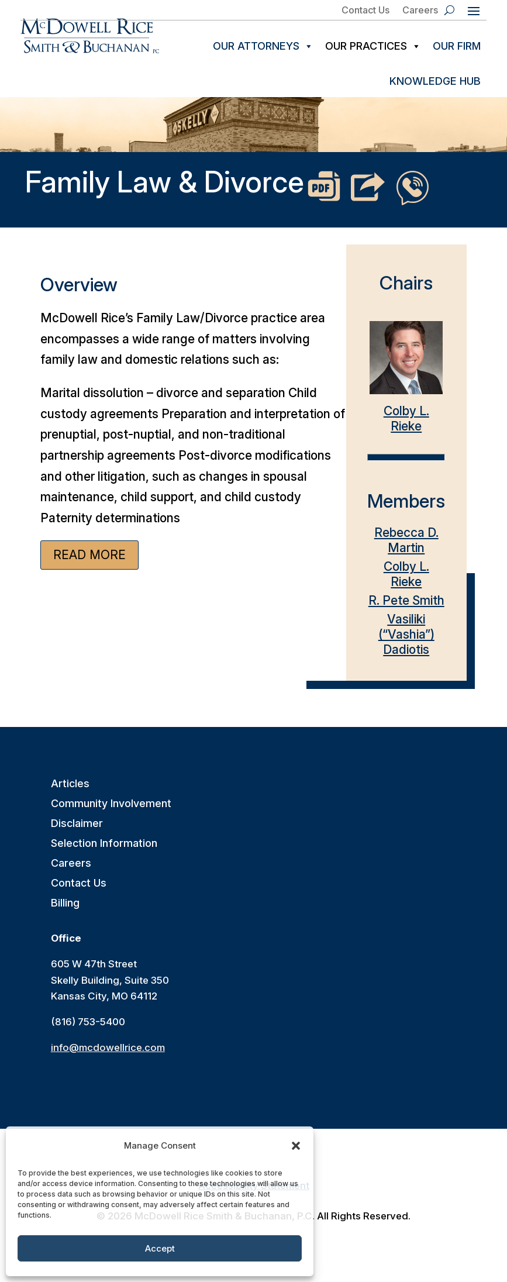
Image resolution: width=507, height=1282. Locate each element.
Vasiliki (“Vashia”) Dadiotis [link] (406, 642)
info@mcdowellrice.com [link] (108, 1056)
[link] (89, 35)
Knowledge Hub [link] (435, 81)
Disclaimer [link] (77, 832)
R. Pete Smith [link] (406, 608)
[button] (296, 1146)
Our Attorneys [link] (263, 46)
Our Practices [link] (373, 46)
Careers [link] (420, 10)
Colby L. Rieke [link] (406, 384)
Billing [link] (65, 911)
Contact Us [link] (365, 10)
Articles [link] (70, 792)
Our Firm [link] (457, 46)
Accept (160, 1248)
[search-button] (449, 10)
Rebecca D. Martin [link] (406, 548)
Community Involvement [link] (111, 812)
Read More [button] (89, 563)
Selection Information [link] (104, 851)
